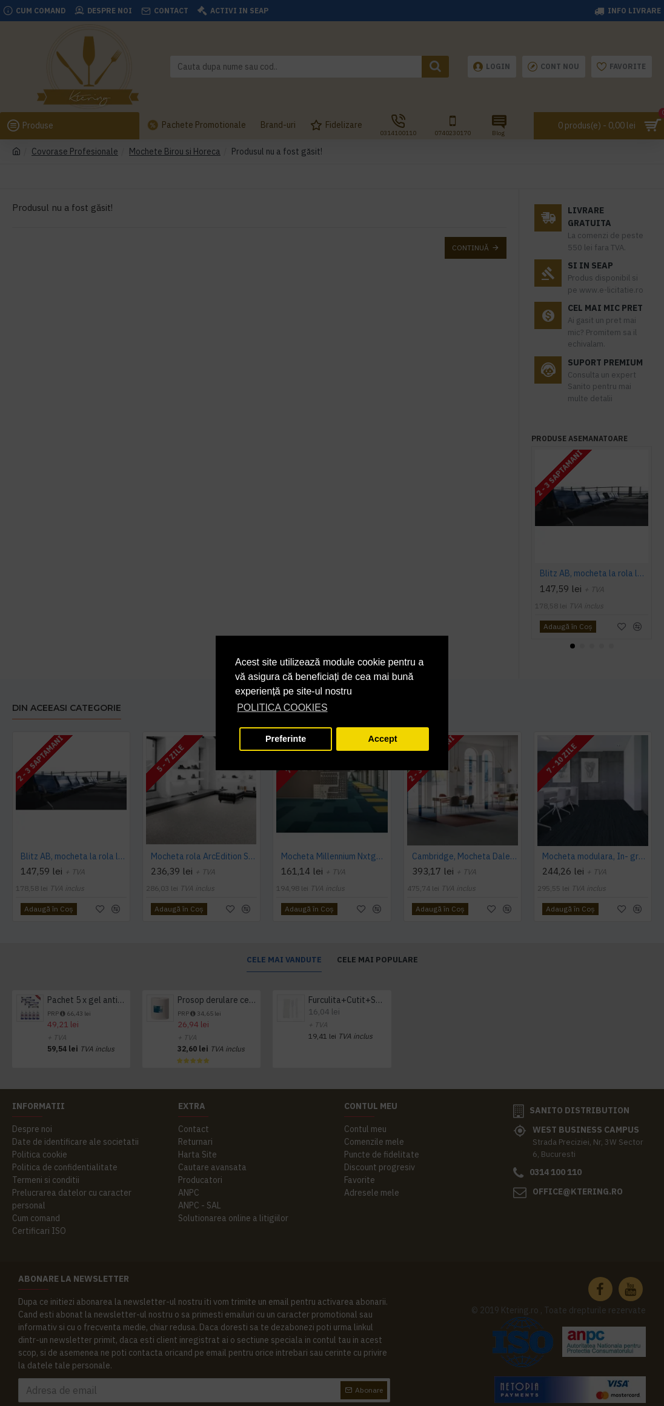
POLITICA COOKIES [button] (282, 707)
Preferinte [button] (285, 739)
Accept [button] (382, 739)
